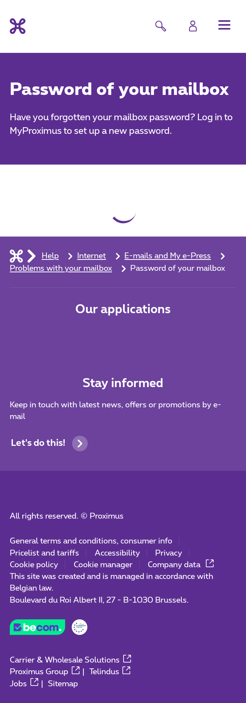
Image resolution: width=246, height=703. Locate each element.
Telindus (110, 672)
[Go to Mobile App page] (86, 337)
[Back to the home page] (17, 26)
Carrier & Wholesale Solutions (70, 660)
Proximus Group (45, 672)
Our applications (123, 310)
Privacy (168, 553)
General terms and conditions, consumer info (91, 541)
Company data (181, 565)
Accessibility (117, 553)
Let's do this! (49, 443)
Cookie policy (34, 565)
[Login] (193, 26)
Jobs (24, 684)
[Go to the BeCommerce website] (48, 630)
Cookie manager (103, 565)
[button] (224, 25)
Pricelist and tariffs (44, 553)
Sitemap (63, 684)
